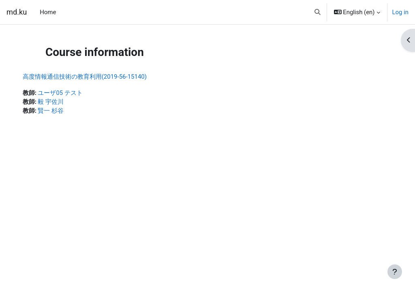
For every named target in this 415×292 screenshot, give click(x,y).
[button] (317, 12)
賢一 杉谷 (59, 110)
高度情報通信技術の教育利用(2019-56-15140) (93, 76)
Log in (400, 12)
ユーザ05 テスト (68, 93)
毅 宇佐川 (59, 101)
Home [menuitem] (48, 12)
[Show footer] (394, 271)
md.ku (16, 12)
